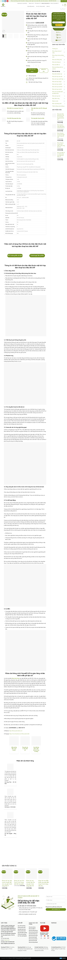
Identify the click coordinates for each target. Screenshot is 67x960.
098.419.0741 (6, 940)
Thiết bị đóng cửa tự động (58, 106)
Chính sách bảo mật (21, 927)
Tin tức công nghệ (41, 6)
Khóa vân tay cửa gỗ (56, 81)
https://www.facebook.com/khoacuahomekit (19, 734)
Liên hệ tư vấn (43, 70)
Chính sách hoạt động (22, 934)
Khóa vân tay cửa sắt (57, 89)
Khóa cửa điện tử (54, 3)
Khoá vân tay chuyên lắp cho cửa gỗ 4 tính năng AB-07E (30, 883)
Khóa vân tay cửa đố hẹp (57, 79)
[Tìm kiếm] (62, 5)
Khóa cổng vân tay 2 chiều (56, 52)
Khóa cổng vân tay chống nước (58, 56)
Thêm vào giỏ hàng (32, 70)
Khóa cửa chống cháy (57, 59)
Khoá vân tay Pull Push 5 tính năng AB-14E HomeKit (19, 882)
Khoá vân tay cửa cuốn (57, 76)
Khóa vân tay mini (56, 96)
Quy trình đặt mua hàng (22, 932)
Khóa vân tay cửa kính (57, 84)
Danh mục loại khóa (22, 3)
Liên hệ (47, 6)
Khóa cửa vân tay (45, 3)
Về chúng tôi (38, 3)
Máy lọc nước (55, 101)
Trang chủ (31, 3)
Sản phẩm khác (31, 6)
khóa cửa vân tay (15, 678)
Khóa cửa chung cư (56, 62)
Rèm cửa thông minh (56, 103)
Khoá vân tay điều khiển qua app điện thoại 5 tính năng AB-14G (43, 883)
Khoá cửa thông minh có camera (57, 68)
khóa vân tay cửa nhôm (57, 86)
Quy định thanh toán (22, 929)
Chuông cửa (55, 48)
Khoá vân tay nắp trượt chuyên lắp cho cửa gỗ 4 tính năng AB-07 (7, 883)
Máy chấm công (55, 98)
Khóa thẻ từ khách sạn (57, 74)
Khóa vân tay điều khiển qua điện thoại (57, 92)
